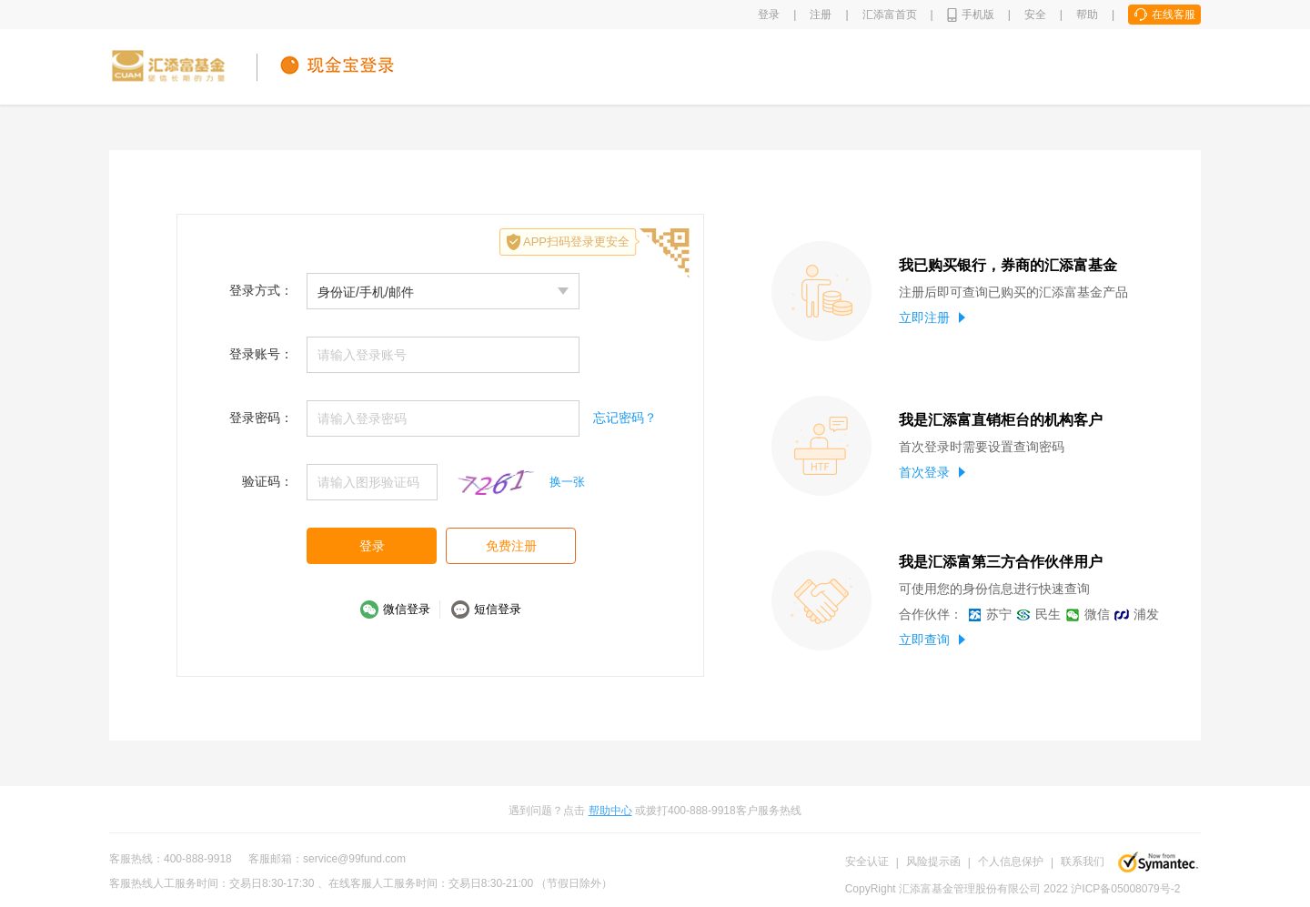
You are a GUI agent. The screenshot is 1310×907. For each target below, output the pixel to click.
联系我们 (1082, 861)
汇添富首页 (889, 14)
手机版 (978, 14)
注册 (820, 14)
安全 (1035, 14)
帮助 (1087, 14)
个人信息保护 (1010, 861)
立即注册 (932, 317)
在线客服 (1173, 14)
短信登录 (497, 609)
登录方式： (261, 290)
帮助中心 (610, 810)
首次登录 (932, 472)
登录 (769, 14)
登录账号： (261, 354)
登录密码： (261, 417)
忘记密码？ (625, 417)
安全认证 (867, 861)
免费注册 (511, 546)
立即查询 (932, 639)
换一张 (567, 482)
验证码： (267, 481)
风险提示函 (933, 861)
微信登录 (406, 609)
